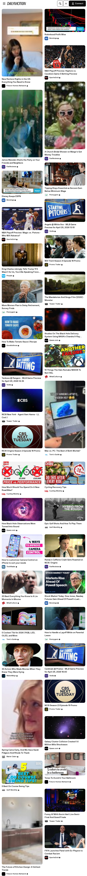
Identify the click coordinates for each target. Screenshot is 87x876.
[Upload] (66, 4)
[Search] (60, 4)
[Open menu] (4, 4)
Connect (77, 3)
